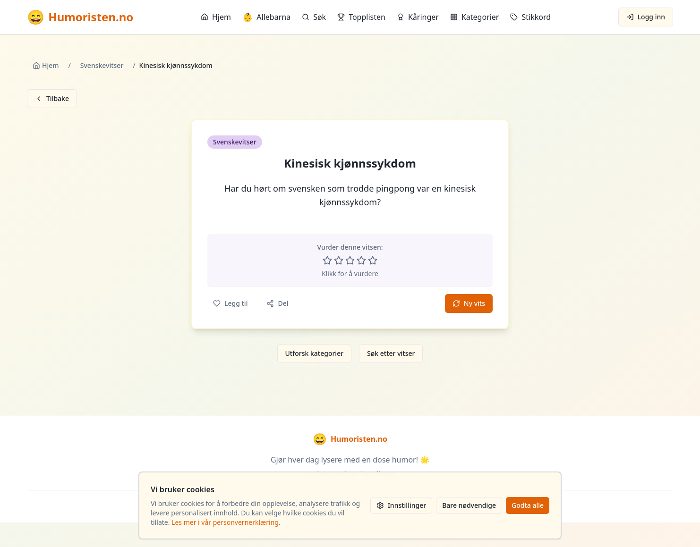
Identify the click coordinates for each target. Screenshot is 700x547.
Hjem (216, 17)
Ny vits (468, 303)
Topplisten (361, 17)
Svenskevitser (102, 65)
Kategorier (474, 17)
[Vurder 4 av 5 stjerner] (361, 260)
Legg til (230, 303)
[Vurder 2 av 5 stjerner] (338, 260)
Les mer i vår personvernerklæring (225, 522)
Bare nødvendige (469, 505)
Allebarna (266, 17)
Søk (314, 17)
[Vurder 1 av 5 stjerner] (327, 260)
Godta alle (528, 505)
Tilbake (52, 98)
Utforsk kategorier (314, 353)
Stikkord (530, 17)
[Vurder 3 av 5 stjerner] (350, 260)
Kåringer (418, 17)
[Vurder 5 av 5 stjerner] (372, 260)
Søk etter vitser (391, 353)
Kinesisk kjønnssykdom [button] (350, 163)
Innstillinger (401, 505)
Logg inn (645, 16)
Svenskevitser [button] (234, 141)
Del (277, 303)
